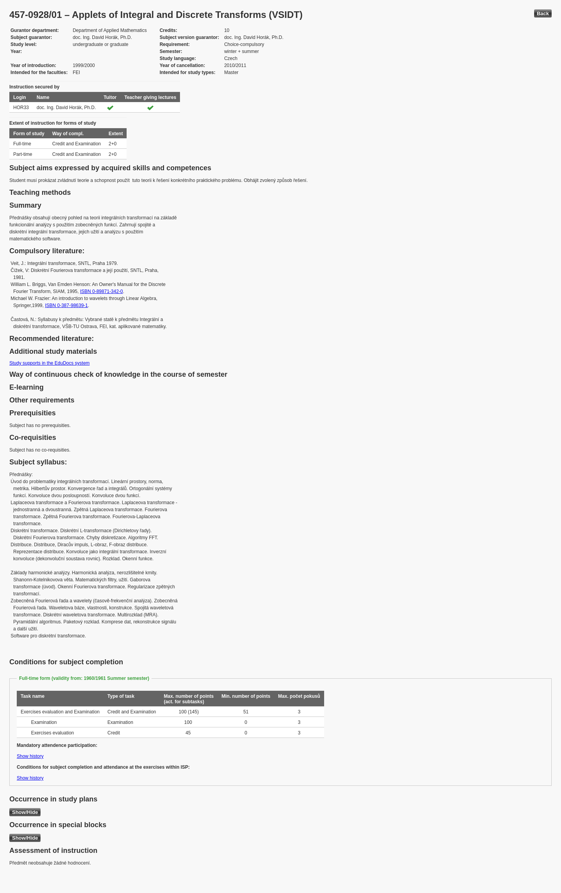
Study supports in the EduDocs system (49, 363)
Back (543, 13)
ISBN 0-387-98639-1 (66, 305)
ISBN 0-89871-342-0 (101, 291)
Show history (30, 756)
